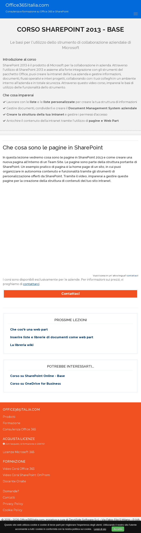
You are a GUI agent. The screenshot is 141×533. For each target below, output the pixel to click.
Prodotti (9, 417)
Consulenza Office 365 (19, 429)
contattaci (132, 275)
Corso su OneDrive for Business (35, 383)
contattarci (31, 284)
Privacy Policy (13, 504)
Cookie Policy (12, 510)
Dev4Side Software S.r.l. (84, 519)
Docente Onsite (14, 481)
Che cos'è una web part (29, 329)
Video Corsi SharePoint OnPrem (26, 475)
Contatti (9, 497)
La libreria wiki (21, 345)
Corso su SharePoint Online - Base (37, 376)
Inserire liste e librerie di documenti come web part (51, 337)
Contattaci (70, 294)
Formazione (11, 423)
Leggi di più (100, 529)
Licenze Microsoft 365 (18, 452)
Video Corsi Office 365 (19, 469)
